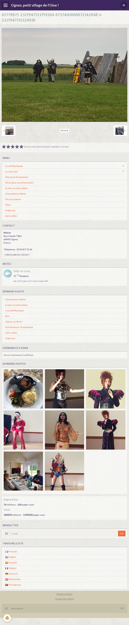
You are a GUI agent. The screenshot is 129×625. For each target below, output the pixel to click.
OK (122, 533)
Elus (7, 316)
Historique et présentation (19, 182)
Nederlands (13, 579)
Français (11, 551)
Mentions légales (64, 594)
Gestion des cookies (64, 599)
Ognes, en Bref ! (14, 321)
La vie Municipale (14, 166)
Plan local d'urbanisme (16, 177)
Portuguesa (13, 584)
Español (11, 562)
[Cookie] (7, 618)
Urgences (10, 210)
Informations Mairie (15, 193)
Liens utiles (11, 215)
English (10, 556)
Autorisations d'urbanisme (19, 327)
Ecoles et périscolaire (16, 188)
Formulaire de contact (17, 254)
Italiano (10, 568)
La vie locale (11, 171)
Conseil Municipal (14, 310)
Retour (64, 130)
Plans (8, 204)
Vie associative (13, 199)
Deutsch (11, 573)
